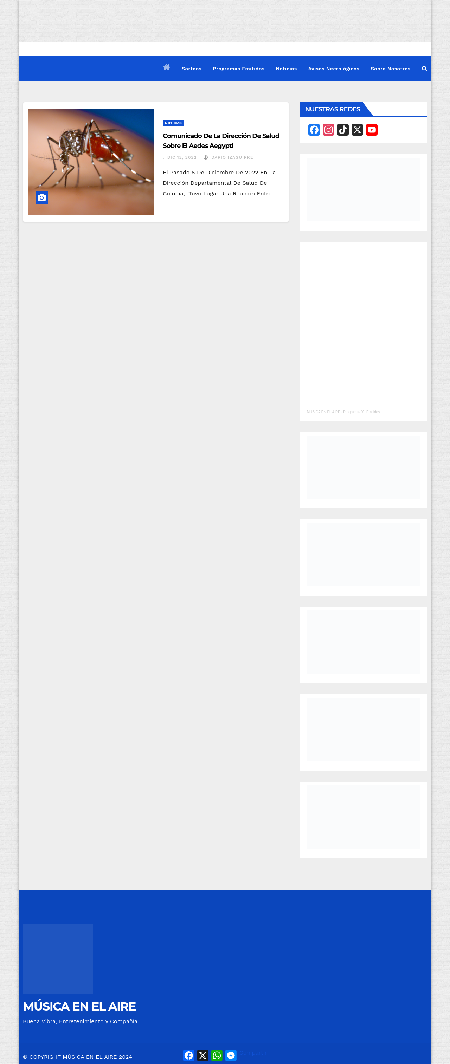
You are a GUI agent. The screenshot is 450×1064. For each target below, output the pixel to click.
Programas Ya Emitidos (361, 412)
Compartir (253, 1052)
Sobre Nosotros (391, 68)
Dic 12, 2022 (182, 157)
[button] (424, 68)
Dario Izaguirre (228, 157)
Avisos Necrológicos (334, 68)
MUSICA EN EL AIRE (323, 412)
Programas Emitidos (239, 68)
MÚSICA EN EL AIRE (79, 1006)
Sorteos (192, 68)
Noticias (286, 68)
